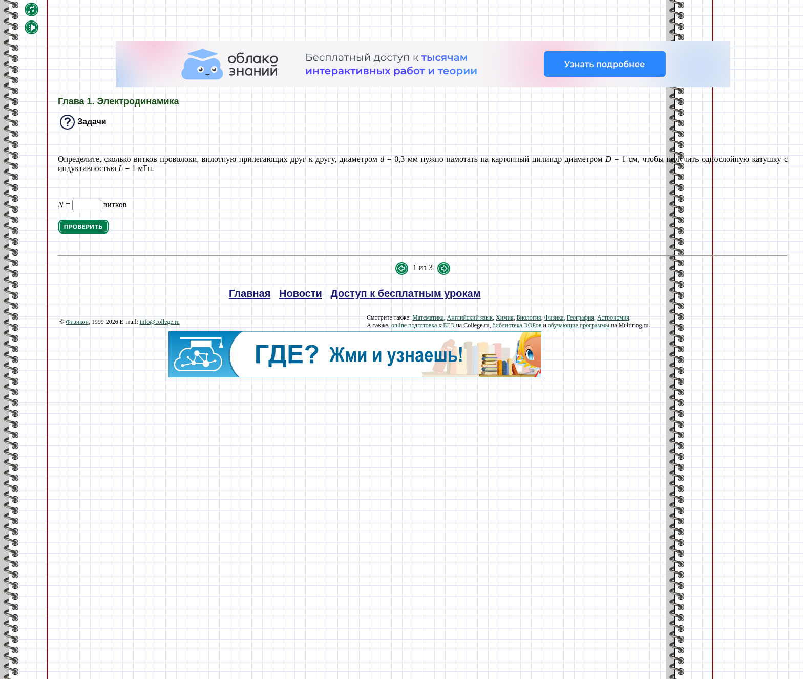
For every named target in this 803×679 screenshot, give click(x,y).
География (580, 317)
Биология (529, 317)
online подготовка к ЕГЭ (422, 325)
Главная (249, 293)
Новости (300, 293)
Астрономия (613, 317)
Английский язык (470, 317)
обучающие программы (578, 325)
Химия (505, 317)
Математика (427, 317)
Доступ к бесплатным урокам (406, 293)
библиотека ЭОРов (516, 325)
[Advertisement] (354, 449)
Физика (554, 317)
